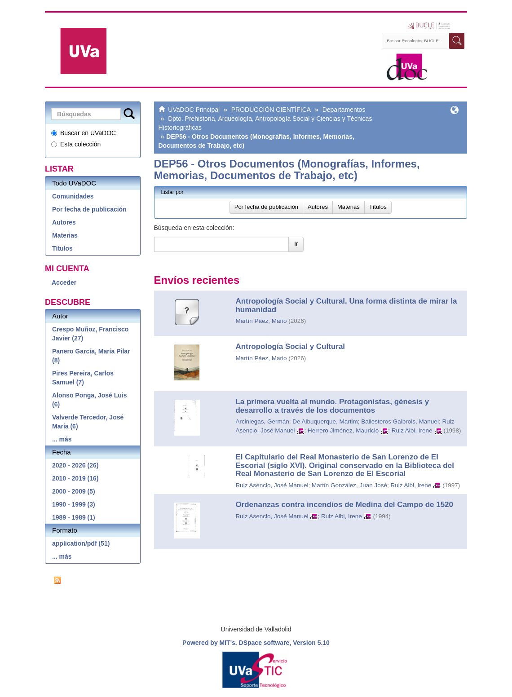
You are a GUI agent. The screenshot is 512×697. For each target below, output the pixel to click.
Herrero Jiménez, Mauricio (343, 430)
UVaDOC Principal (194, 109)
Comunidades (73, 196)
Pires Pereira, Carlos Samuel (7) (83, 378)
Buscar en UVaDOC (83, 133)
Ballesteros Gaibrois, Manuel (400, 421)
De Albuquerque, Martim (325, 421)
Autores (64, 222)
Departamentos (344, 109)
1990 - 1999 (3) (73, 504)
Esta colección (76, 144)
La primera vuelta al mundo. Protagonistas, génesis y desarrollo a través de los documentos (332, 406)
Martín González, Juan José (349, 485)
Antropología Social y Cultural (290, 346)
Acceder (64, 282)
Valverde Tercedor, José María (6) (88, 422)
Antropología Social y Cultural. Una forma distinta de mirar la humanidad (346, 305)
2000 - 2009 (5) (73, 491)
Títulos (62, 248)
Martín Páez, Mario (261, 321)
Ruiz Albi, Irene (412, 430)
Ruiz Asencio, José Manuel (271, 485)
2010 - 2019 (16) (75, 478)
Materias (65, 235)
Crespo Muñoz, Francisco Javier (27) (90, 334)
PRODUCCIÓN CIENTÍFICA (271, 109)
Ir (296, 243)
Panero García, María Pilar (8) (91, 356)
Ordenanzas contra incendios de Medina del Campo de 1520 (344, 504)
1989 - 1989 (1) (73, 517)
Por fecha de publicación (89, 209)
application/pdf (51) (81, 543)
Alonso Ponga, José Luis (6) (89, 400)
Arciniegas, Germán (262, 421)
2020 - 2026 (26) (75, 465)
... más (62, 439)
